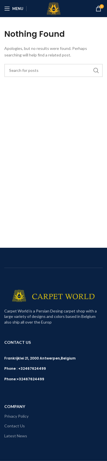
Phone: (10, 379)
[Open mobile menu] (13, 8)
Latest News (15, 435)
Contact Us (14, 425)
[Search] (53, 70)
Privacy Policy (16, 416)
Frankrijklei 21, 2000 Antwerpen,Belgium (40, 358)
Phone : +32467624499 (25, 368)
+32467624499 (30, 379)
